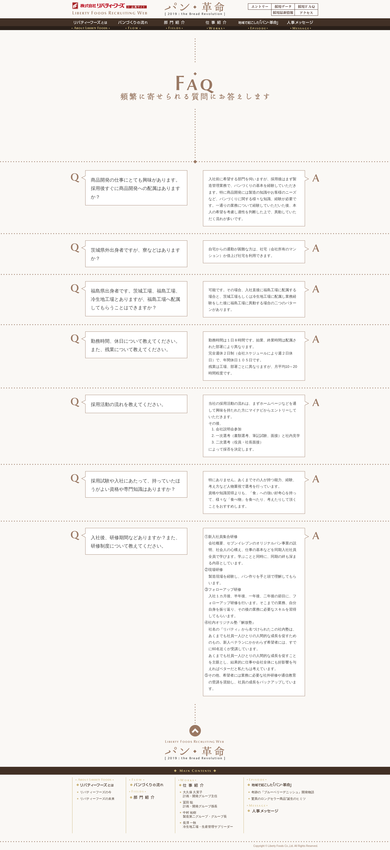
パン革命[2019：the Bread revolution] (195, 9)
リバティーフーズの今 (95, 792)
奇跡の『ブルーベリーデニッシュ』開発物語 (282, 792)
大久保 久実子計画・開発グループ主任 (200, 794)
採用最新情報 (283, 12)
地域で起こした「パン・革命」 (270, 782)
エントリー (260, 6)
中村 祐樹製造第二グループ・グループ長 (205, 814)
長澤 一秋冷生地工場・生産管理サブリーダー (208, 825)
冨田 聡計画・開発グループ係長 (200, 804)
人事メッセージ (263, 808)
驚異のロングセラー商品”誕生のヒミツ (278, 799)
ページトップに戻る (195, 730)
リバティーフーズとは (95, 782)
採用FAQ (306, 6)
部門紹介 (174, 24)
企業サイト (137, 6)
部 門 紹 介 (142, 794)
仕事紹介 (216, 24)
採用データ (283, 6)
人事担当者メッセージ (300, 24)
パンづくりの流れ (147, 782)
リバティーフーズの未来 (97, 799)
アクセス (306, 12)
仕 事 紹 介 (191, 782)
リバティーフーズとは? (90, 24)
